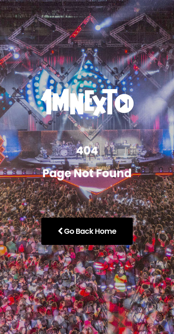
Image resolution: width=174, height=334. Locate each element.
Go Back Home (87, 231)
